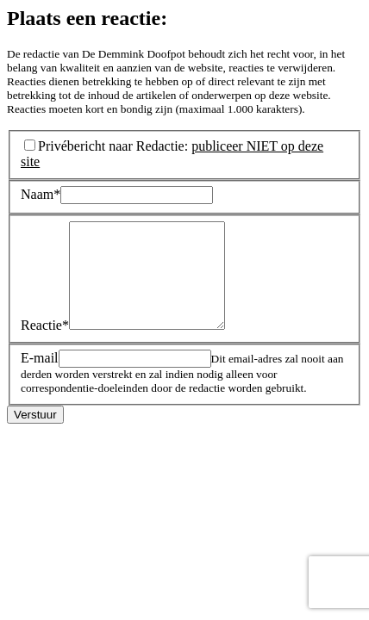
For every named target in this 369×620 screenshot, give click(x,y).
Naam (40, 194)
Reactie (45, 345)
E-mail (40, 378)
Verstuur (35, 435)
